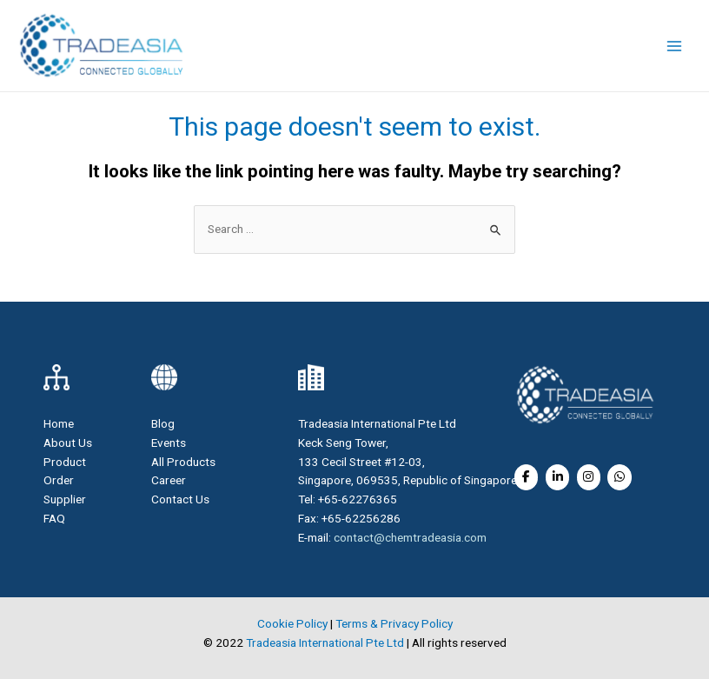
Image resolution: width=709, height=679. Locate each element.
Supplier (64, 499)
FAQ (54, 518)
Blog (163, 423)
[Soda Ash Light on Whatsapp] (619, 476)
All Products (183, 462)
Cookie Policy (292, 623)
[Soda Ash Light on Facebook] (526, 476)
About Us (67, 442)
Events (168, 442)
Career (168, 480)
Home (58, 423)
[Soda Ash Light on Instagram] (588, 476)
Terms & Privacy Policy (394, 623)
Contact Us (180, 499)
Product (64, 462)
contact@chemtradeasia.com (410, 537)
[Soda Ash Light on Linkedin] (557, 476)
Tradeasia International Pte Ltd (325, 642)
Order (58, 480)
